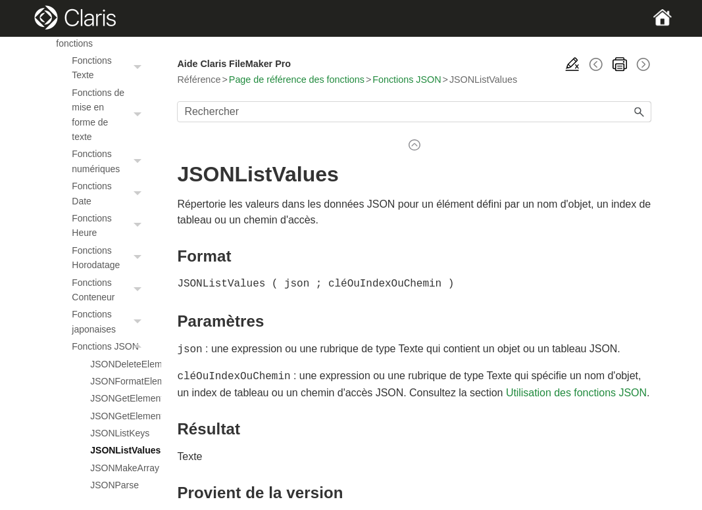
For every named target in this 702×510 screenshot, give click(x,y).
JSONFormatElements (119, 381)
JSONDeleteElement (119, 364)
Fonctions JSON (110, 346)
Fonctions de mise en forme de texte (110, 115)
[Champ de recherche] (414, 111)
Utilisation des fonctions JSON (576, 390)
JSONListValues (119, 450)
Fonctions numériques (110, 161)
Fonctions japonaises (110, 321)
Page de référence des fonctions (296, 79)
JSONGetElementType (119, 416)
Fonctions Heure (110, 226)
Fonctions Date (110, 193)
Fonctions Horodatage (110, 258)
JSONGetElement (119, 398)
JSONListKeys (119, 433)
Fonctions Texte (110, 68)
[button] (139, 68)
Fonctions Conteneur (110, 290)
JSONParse (114, 485)
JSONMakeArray (119, 468)
